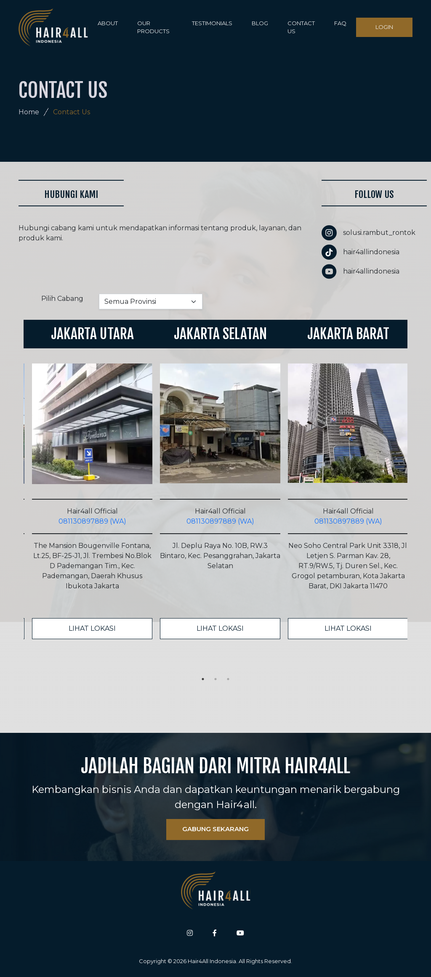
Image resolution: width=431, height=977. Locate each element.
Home (29, 112)
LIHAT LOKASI (92, 628)
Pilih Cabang (62, 299)
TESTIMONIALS (212, 23)
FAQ (340, 23)
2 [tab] (215, 679)
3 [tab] (228, 679)
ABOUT (108, 23)
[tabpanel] (88, 479)
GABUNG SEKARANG (215, 829)
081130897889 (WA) (92, 521)
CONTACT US (301, 27)
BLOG (260, 23)
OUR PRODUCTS (153, 27)
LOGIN (384, 27)
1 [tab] (203, 679)
